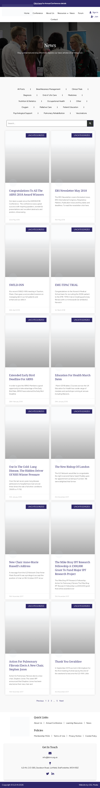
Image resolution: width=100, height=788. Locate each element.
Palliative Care (46, 107)
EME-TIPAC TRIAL (66, 285)
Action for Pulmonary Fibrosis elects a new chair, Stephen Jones (26, 665)
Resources (62, 13)
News (72, 13)
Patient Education (70, 107)
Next (61, 701)
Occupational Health (56, 101)
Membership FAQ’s (42, 736)
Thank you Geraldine (68, 661)
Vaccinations (81, 113)
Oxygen (25, 107)
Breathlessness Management (48, 89)
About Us (50, 13)
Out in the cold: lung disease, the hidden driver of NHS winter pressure (26, 470)
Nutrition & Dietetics (27, 101)
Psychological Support (22, 113)
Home (26, 13)
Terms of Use (59, 736)
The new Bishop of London (72, 467)
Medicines (72, 95)
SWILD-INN (16, 285)
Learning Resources (74, 723)
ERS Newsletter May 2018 (71, 190)
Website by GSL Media (88, 785)
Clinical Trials (77, 89)
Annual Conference (54, 723)
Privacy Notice (75, 736)
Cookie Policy (91, 736)
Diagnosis (27, 95)
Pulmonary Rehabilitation (54, 113)
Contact (54, 19)
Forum (80, 13)
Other (78, 101)
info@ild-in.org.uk (50, 757)
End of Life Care (50, 95)
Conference (38, 13)
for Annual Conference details (50, 3)
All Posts (21, 89)
